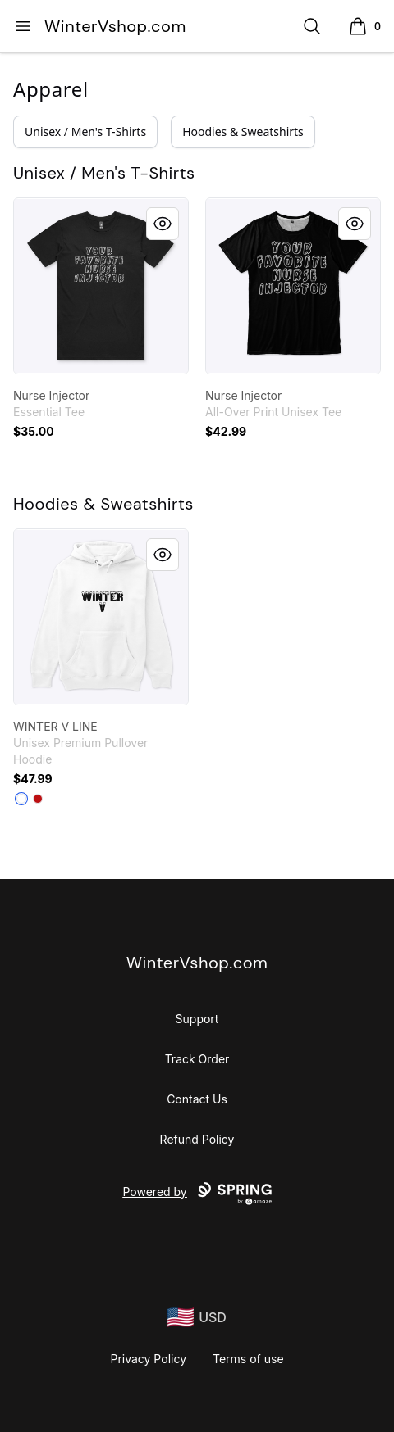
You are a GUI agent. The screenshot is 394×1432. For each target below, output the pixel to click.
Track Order (197, 1059)
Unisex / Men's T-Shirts (85, 131)
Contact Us (197, 1099)
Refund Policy (197, 1139)
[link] (101, 286)
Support (197, 1019)
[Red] (38, 799)
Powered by (196, 1193)
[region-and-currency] (197, 1317)
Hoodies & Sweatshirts (243, 131)
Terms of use (248, 1359)
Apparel (51, 88)
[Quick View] (162, 223)
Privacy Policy (148, 1359)
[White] (21, 799)
